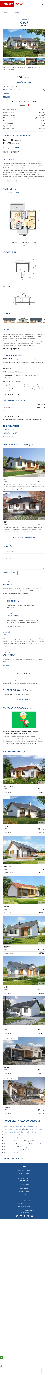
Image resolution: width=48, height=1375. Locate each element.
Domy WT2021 (30, 1141)
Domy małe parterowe (10, 1135)
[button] (24, 244)
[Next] (41, 43)
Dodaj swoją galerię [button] (24, 699)
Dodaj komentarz (10, 573)
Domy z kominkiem (29, 1150)
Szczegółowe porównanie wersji (24, 537)
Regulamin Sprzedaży (24, 1201)
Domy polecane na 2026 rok (12, 1153)
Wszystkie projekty (23, 1144)
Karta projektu (8, 437)
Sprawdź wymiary (13, 192)
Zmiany (6, 93)
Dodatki (6, 97)
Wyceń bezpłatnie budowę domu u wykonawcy (22, 420)
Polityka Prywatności (24, 1206)
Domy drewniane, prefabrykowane (26, 1126)
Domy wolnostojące (10, 1144)
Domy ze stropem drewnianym (13, 1150)
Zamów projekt (24, 82)
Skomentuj (10, 626)
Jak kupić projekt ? (10, 433)
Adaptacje (7, 430)
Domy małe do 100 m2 (11, 1147)
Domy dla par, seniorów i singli (32, 1129)
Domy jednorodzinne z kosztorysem (14, 1138)
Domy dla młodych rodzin (11, 1132)
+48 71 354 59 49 (24, 1170)
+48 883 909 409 (24, 1173)
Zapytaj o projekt (10, 90)
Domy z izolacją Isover (37, 1144)
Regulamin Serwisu (24, 1204)
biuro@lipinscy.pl (24, 1184)
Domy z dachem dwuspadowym (13, 1141)
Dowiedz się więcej (11, 152)
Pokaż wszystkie (22, 626)
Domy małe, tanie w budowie (12, 1129)
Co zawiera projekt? (11, 426)
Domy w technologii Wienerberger (31, 1132)
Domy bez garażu (25, 1147)
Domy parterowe (9, 1126)
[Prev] (6, 43)
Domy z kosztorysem (25, 1135)
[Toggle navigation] (42, 4)
